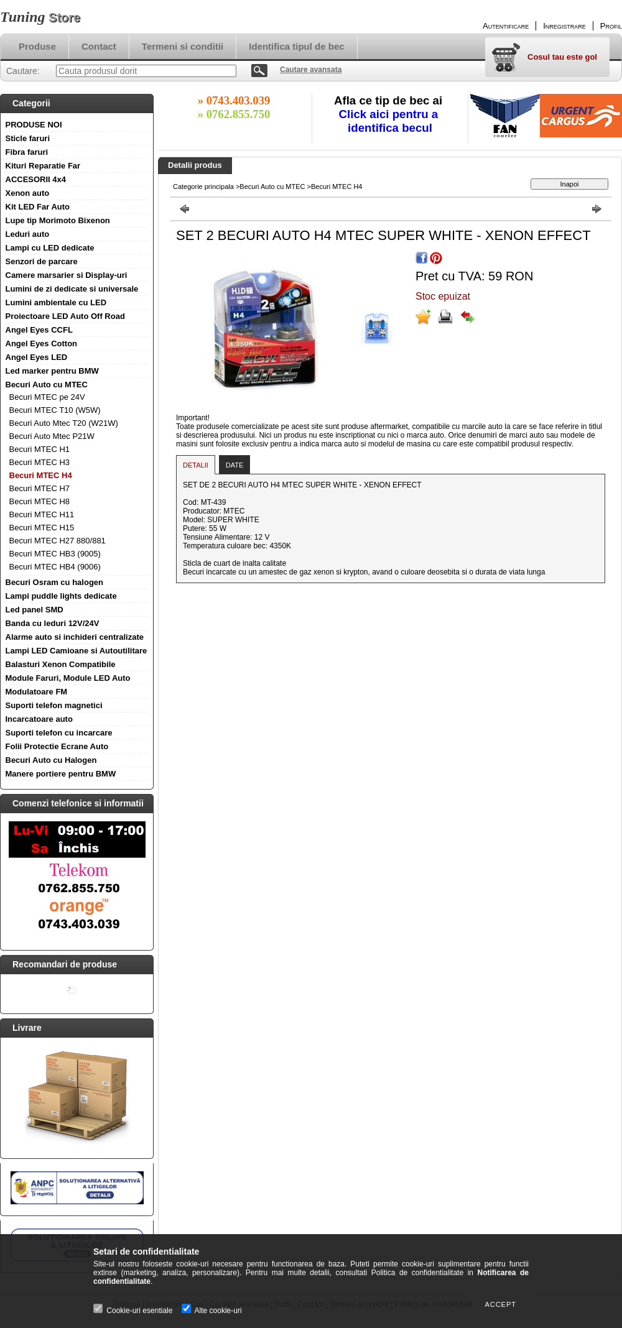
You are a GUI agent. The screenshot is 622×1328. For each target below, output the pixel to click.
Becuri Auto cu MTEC (47, 384)
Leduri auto (28, 234)
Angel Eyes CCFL (39, 329)
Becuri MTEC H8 (39, 501)
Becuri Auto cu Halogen (51, 760)
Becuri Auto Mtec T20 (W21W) (63, 423)
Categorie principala (203, 186)
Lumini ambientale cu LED (56, 302)
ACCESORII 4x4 (36, 179)
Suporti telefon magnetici (54, 705)
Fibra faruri (27, 152)
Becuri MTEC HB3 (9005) (55, 553)
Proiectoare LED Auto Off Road (65, 316)
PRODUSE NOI (34, 124)
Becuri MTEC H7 (39, 488)
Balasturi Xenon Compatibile (61, 664)
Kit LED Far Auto (38, 206)
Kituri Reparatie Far (43, 165)
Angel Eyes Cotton (42, 343)
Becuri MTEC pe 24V (47, 397)
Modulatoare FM (37, 691)
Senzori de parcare (42, 261)
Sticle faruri (28, 138)
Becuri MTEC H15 (42, 527)
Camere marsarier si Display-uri (67, 275)
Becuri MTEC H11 (42, 514)
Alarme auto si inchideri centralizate (75, 637)
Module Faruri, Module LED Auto (68, 678)
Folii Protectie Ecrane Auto (57, 746)
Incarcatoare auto (39, 719)
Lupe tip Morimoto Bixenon (58, 220)
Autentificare (506, 25)
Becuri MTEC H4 (40, 475)
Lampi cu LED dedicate (50, 247)
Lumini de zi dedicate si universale (72, 288)
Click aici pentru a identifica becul (390, 121)
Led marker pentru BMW (52, 371)
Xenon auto (28, 193)
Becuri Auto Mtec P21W (52, 436)
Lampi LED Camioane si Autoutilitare (76, 650)
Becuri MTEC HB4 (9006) (55, 566)
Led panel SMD (34, 609)
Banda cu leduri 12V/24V (53, 623)
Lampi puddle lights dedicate (61, 596)
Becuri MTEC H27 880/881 (57, 540)
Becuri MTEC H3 (39, 462)
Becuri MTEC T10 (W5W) (55, 410)
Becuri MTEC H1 (39, 449)
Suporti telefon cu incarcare (59, 732)
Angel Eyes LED (37, 357)
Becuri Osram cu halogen (55, 582)
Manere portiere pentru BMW (61, 773)
